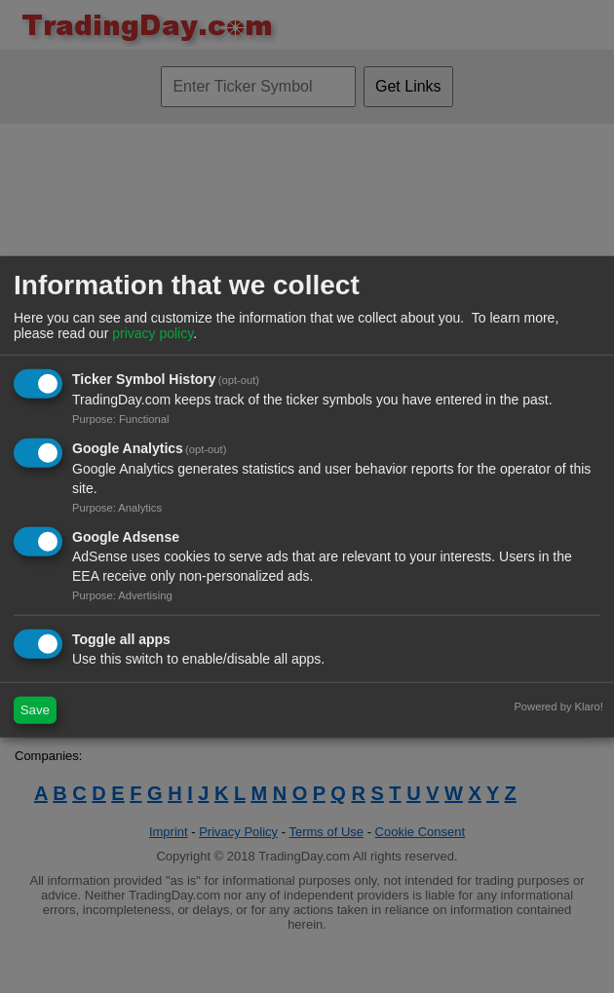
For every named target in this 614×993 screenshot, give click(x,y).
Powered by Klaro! (558, 705)
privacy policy (152, 333)
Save (35, 710)
